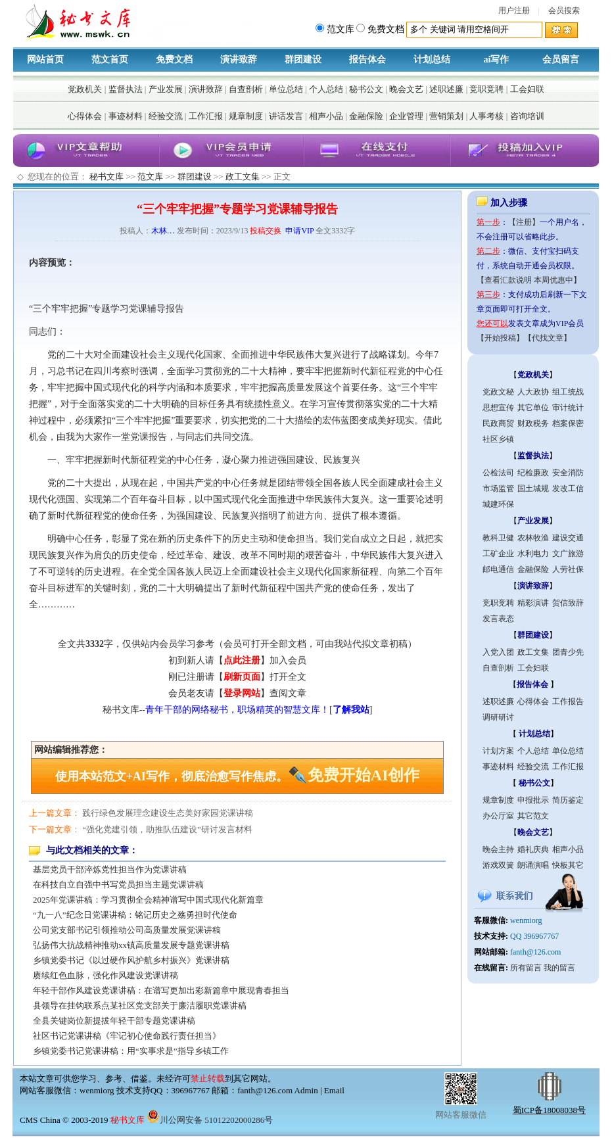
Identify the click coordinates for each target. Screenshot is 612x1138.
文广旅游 (568, 553)
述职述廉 (446, 89)
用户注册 (514, 10)
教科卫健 (498, 537)
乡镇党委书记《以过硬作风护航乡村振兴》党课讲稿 (131, 960)
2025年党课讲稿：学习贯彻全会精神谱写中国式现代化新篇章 (148, 900)
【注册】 (524, 222)
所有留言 (526, 967)
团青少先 (568, 652)
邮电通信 (498, 569)
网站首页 (45, 59)
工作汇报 (206, 116)
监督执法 (125, 89)
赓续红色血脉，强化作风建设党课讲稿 (105, 975)
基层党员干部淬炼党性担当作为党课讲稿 (110, 869)
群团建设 (303, 59)
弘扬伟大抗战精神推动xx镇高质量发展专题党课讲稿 (131, 945)
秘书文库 (106, 176)
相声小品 (326, 116)
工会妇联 (527, 89)
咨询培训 (527, 116)
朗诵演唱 (533, 865)
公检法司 (498, 472)
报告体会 (367, 59)
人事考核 (486, 116)
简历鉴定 (568, 800)
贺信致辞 (568, 602)
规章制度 (246, 116)
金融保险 (366, 116)
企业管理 (406, 116)
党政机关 (85, 89)
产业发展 (166, 89)
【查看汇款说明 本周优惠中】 (529, 280)
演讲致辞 (238, 59)
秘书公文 (366, 89)
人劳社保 (568, 569)
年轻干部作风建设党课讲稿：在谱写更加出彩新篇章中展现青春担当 (161, 990)
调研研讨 (498, 717)
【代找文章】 (547, 338)
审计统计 (568, 407)
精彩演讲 (533, 602)
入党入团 (498, 652)
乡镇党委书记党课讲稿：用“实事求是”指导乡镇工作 (131, 1051)
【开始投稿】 (500, 338)
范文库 (150, 176)
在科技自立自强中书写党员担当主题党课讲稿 (118, 884)
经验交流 (166, 116)
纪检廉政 (533, 472)
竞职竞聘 (486, 89)
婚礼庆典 (533, 849)
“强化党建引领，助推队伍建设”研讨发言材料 (167, 829)
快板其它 (568, 865)
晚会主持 (498, 849)
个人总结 (326, 89)
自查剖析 (246, 89)
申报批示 (533, 800)
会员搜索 (564, 10)
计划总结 (431, 59)
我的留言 (559, 967)
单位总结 (286, 89)
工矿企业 (498, 553)
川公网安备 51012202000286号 (210, 1120)
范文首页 (109, 59)
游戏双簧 (498, 865)
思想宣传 (498, 407)
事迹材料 (125, 116)
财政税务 (533, 423)
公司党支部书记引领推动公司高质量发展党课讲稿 (127, 930)
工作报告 (568, 701)
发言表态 (498, 618)
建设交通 (568, 537)
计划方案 (498, 750)
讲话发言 (286, 116)
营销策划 (446, 116)
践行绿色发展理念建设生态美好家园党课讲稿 (167, 813)
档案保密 (568, 423)
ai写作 (496, 59)
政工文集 (242, 176)
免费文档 (174, 59)
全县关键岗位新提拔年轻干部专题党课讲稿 (114, 1021)
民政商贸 (498, 423)
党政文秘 (498, 391)
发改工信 (568, 488)
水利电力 (533, 553)
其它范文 (533, 815)
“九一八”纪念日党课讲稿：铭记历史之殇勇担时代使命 (135, 915)
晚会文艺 (406, 89)
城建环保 (498, 504)
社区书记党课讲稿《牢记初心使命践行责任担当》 (127, 1036)
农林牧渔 (533, 537)
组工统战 (568, 391)
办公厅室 (498, 815)
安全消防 (568, 472)
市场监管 (498, 488)
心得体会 (85, 116)
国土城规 (533, 488)
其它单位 (533, 407)
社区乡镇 (498, 439)
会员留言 (560, 59)
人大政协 (533, 391)
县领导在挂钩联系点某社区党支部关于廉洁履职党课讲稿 (140, 1005)
